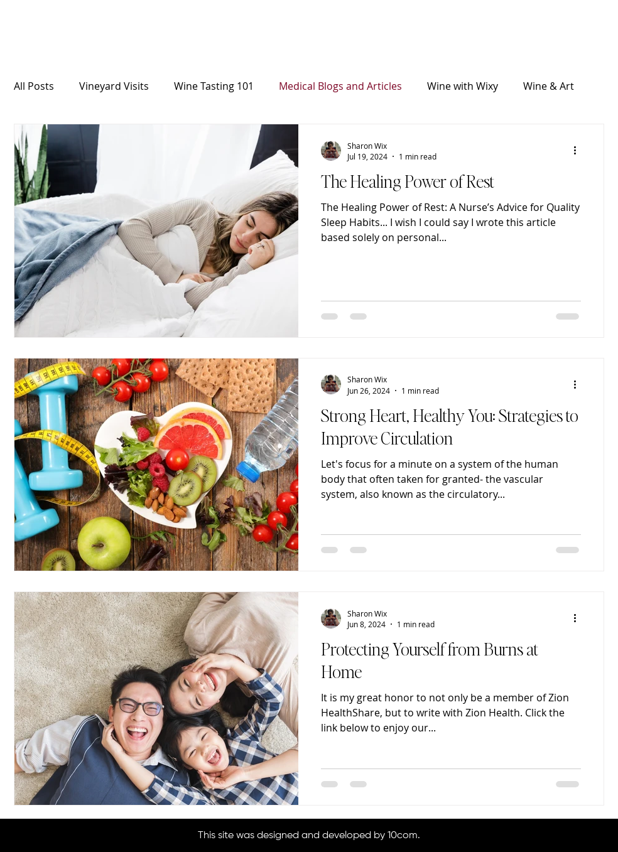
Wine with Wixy (462, 86)
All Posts (34, 86)
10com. (404, 836)
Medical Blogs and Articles (340, 86)
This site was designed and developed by (293, 836)
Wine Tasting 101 (214, 86)
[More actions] (579, 150)
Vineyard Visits (114, 86)
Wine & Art (548, 86)
